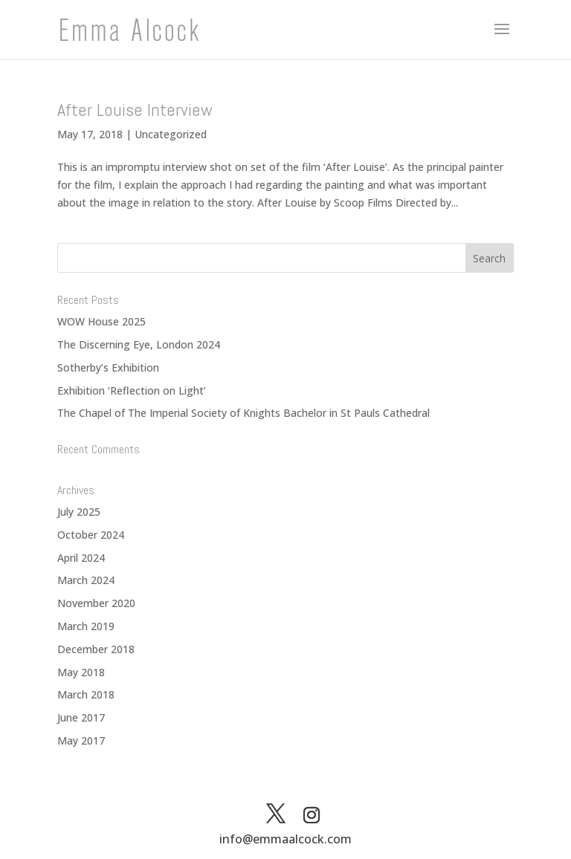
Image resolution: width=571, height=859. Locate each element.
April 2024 (81, 558)
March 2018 (85, 694)
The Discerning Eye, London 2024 (138, 344)
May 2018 (81, 672)
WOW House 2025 (101, 321)
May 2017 (81, 740)
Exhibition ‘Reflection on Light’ (131, 390)
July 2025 (78, 512)
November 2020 (96, 603)
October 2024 (90, 535)
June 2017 (81, 717)
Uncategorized (171, 134)
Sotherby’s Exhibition (108, 367)
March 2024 (85, 580)
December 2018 (96, 649)
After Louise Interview (135, 109)
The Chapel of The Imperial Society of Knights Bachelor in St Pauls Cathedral (243, 413)
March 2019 (85, 626)
